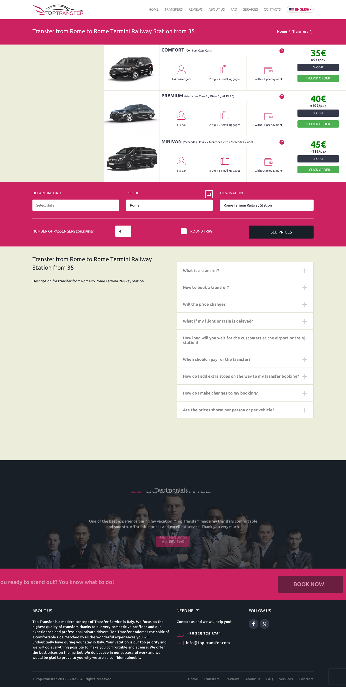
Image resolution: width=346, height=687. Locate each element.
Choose (318, 67)
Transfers (174, 9)
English (300, 9)
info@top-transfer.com (208, 642)
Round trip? (201, 231)
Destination (231, 193)
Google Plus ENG (264, 624)
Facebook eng (253, 624)
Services (250, 9)
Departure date (47, 193)
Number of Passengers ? (62, 231)
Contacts (272, 9)
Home (154, 9)
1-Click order (318, 78)
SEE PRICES (281, 232)
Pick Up (132, 193)
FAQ (234, 9)
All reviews (173, 536)
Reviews (196, 9)
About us (217, 9)
